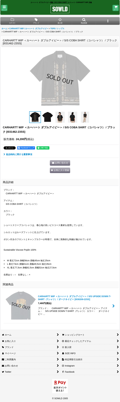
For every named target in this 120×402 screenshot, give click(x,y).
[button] (4, 8)
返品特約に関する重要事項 (18, 154)
